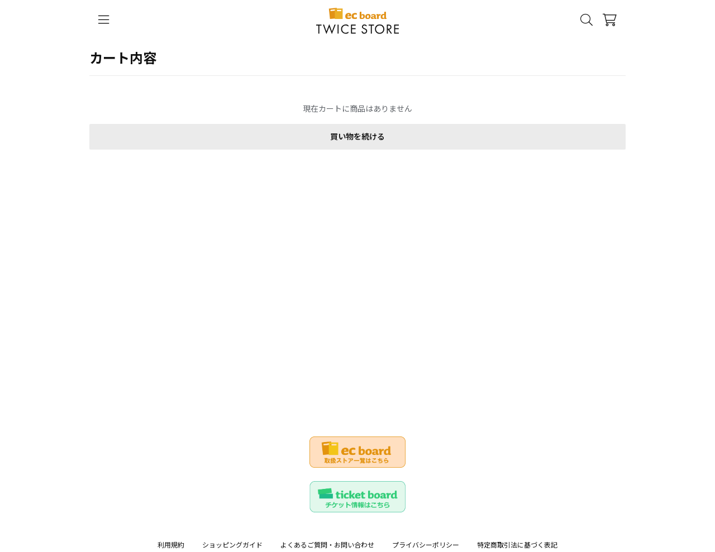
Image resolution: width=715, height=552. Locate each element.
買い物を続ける (357, 136)
